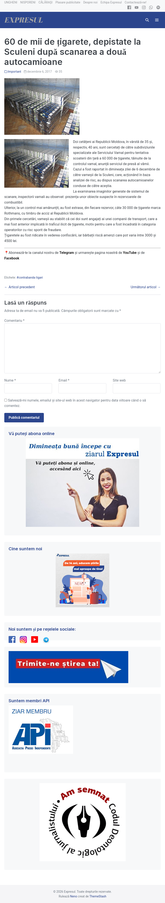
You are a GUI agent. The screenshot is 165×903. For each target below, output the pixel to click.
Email (63, 380)
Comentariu (14, 321)
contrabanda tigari (30, 277)
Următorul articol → (146, 287)
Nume (10, 380)
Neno (73, 896)
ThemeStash (97, 896)
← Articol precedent (19, 287)
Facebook (12, 258)
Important (14, 71)
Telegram (66, 253)
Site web (119, 380)
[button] (147, 20)
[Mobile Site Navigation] (157, 20)
